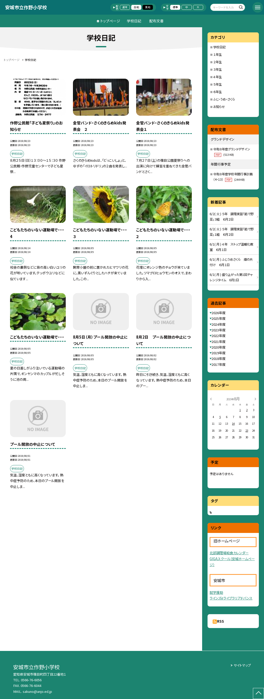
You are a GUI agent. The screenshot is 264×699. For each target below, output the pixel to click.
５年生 (217, 84)
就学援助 (216, 592)
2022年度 (219, 335)
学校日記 (134, 20)
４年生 (217, 77)
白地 (136, 7)
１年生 (217, 54)
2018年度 (219, 358)
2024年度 (219, 324)
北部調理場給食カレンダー (229, 552)
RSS (220, 621)
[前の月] (211, 398)
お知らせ (219, 106)
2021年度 (219, 341)
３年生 (217, 69)
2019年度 (219, 352)
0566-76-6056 (31, 679)
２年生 (217, 62)
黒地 (147, 7)
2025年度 (219, 318)
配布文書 (156, 20)
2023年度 (219, 330)
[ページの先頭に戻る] (258, 693)
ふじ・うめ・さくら (224, 99)
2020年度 (219, 347)
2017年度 (219, 364)
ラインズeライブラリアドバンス (231, 598)
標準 (175, 7)
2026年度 (219, 312)
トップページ (110, 20)
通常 (124, 7)
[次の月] (255, 398)
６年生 (217, 91)
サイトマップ (242, 665)
